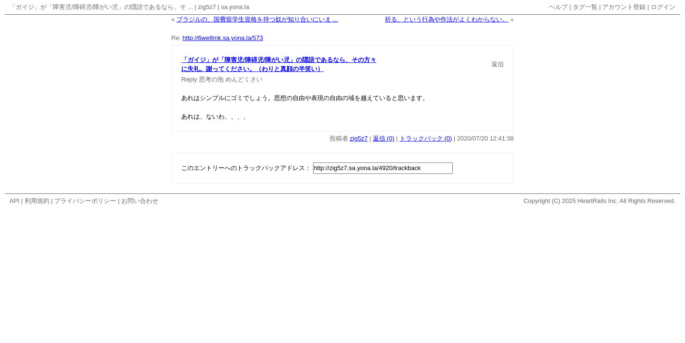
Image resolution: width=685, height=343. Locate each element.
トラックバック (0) (426, 138)
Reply (189, 79)
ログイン (663, 6)
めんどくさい (244, 79)
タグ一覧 (585, 6)
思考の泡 (211, 79)
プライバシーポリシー (85, 200)
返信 (497, 64)
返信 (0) (384, 138)
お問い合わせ (139, 200)
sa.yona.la (235, 6)
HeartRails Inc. (597, 200)
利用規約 (37, 200)
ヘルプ (558, 6)
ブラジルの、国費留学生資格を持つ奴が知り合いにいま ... (257, 19)
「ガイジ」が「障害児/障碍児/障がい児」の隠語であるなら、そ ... (101, 6)
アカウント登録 (624, 6)
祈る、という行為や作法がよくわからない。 (447, 19)
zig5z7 (207, 6)
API (15, 200)
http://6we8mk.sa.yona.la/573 (223, 37)
